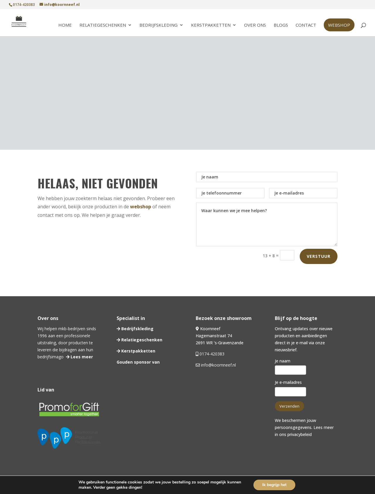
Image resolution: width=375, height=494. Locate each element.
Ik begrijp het (274, 485)
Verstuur (318, 256)
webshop (140, 206)
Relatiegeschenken (102, 25)
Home (65, 25)
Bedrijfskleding (158, 25)
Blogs (281, 25)
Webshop (339, 25)
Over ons (255, 25)
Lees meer (81, 357)
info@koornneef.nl (218, 365)
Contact (306, 25)
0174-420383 (212, 354)
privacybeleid (299, 434)
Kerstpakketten (211, 25)
